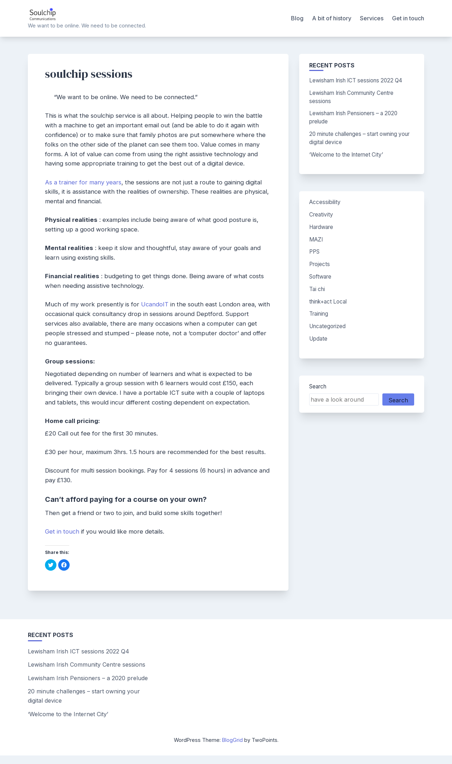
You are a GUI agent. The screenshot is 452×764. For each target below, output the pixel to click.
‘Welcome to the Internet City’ (346, 154)
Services (371, 18)
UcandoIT (155, 304)
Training (318, 313)
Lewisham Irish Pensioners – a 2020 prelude (88, 678)
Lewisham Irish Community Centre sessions (86, 664)
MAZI (316, 239)
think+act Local (328, 301)
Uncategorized (327, 326)
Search (317, 386)
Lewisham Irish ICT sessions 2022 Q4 (355, 80)
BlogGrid (232, 740)
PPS (314, 251)
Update (318, 338)
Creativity (321, 214)
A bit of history (331, 18)
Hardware (321, 227)
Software (320, 276)
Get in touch (408, 18)
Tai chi (317, 289)
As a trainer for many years (83, 182)
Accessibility (325, 202)
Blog (297, 18)
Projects (319, 264)
